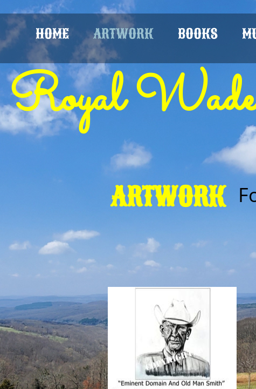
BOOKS (198, 33)
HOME (52, 33)
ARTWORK (123, 33)
